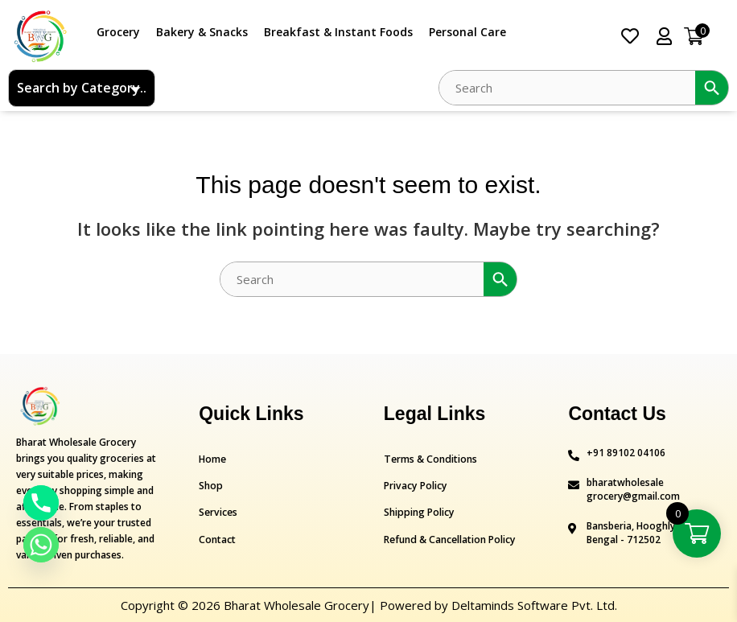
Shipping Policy (418, 512)
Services (218, 512)
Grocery (118, 31)
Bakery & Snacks (202, 31)
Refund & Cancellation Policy (448, 539)
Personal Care (467, 31)
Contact (217, 539)
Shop (210, 485)
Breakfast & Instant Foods (338, 31)
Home (212, 459)
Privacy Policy (414, 485)
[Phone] (41, 503)
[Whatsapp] (41, 544)
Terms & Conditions (429, 459)
